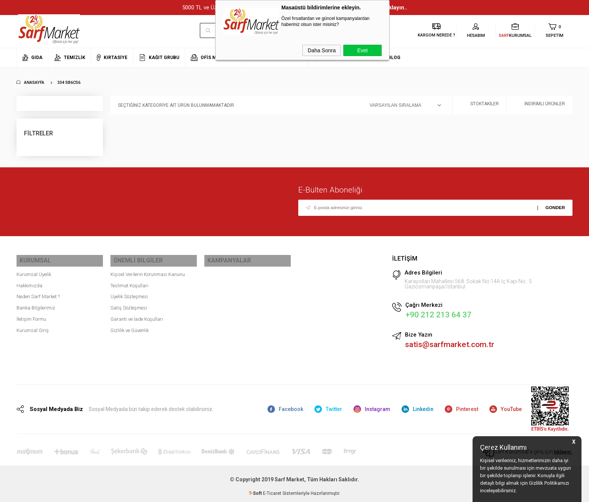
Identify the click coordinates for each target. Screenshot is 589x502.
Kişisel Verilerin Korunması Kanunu (147, 271)
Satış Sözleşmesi (128, 304)
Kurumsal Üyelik (34, 271)
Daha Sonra (322, 50)
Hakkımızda (29, 282)
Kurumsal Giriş (33, 327)
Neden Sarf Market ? (38, 293)
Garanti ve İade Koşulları (136, 315)
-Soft (256, 492)
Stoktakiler (479, 105)
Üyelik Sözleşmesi (129, 293)
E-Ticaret (272, 492)
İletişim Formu (31, 315)
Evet (362, 50)
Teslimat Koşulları (129, 282)
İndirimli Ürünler (539, 105)
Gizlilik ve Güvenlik (129, 327)
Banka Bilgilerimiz (36, 304)
